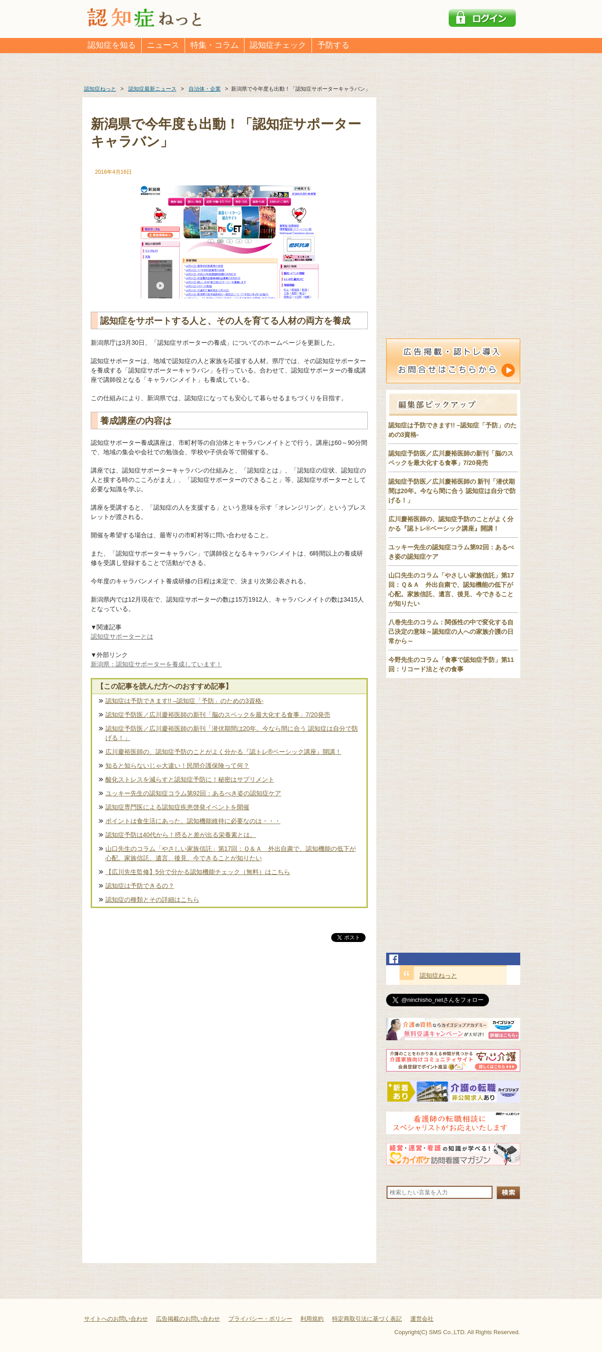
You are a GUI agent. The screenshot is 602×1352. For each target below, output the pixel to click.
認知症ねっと (438, 975)
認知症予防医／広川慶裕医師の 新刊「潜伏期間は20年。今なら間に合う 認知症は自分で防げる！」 (452, 491)
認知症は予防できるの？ (139, 885)
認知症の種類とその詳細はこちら (152, 899)
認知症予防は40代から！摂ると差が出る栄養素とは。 (181, 834)
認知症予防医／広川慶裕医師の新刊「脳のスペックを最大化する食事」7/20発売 (217, 714)
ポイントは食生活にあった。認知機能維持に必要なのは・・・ (193, 821)
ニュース (163, 45)
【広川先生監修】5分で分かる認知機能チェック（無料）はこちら (197, 871)
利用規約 (312, 1318)
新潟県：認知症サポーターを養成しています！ (156, 664)
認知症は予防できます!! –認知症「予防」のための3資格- (184, 700)
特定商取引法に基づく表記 (367, 1318)
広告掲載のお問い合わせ (188, 1318)
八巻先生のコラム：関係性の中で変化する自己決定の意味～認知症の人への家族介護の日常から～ (451, 632)
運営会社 (422, 1318)
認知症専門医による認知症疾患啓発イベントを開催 (177, 807)
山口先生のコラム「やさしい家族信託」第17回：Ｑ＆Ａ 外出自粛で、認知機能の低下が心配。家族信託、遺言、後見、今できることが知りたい (230, 853)
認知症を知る (112, 45)
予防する (333, 45)
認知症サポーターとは (122, 636)
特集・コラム (214, 45)
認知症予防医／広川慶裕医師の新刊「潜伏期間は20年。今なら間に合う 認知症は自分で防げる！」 (231, 733)
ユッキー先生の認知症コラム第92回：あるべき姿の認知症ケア (193, 793)
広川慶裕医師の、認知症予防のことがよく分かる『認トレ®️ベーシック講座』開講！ (223, 751)
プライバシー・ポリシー (260, 1318)
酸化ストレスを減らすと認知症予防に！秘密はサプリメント (189, 779)
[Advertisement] (229, 1037)
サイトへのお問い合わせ (116, 1318)
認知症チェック (278, 45)
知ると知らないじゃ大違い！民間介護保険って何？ (177, 765)
